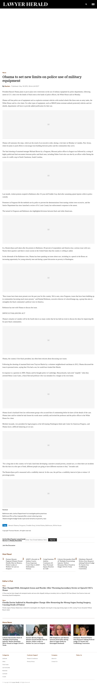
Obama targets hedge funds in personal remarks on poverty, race (24, 519)
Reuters (7, 86)
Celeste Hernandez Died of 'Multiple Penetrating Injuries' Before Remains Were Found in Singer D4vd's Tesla (66, 563)
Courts (4, 676)
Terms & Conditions (32, 658)
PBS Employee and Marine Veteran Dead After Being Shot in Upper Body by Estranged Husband (59, 640)
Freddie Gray (30, 525)
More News (7, 622)
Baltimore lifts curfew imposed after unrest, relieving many (22, 516)
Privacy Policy (31, 661)
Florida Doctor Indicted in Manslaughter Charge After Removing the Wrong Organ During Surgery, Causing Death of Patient (46, 603)
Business (4, 670)
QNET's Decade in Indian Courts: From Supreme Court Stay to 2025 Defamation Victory (33, 564)
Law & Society (6, 667)
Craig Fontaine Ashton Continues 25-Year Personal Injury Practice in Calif (48, 564)
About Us (54, 658)
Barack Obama (14, 525)
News (4, 73)
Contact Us (54, 661)
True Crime (5, 664)
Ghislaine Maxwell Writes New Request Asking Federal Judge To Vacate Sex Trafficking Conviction (86, 564)
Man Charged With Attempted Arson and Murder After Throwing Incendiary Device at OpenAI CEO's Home (47, 589)
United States (40, 525)
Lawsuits (4, 673)
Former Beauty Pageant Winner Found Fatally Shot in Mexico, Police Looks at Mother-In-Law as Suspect (14, 564)
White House (57, 525)
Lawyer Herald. (16, 682)
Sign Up (52, 540)
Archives (4, 658)
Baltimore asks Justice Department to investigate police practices (24, 513)
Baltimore (48, 525)
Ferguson (22, 525)
